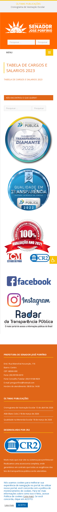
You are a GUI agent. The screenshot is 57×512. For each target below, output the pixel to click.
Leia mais (28, 496)
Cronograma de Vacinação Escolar (28, 7)
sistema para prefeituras (41, 459)
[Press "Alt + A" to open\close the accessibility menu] (53, 260)
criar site (22, 459)
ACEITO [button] (22, 504)
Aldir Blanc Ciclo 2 (12, 413)
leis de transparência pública (17, 471)
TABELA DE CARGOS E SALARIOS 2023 (23, 79)
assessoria (25, 463)
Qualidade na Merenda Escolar (18, 419)
